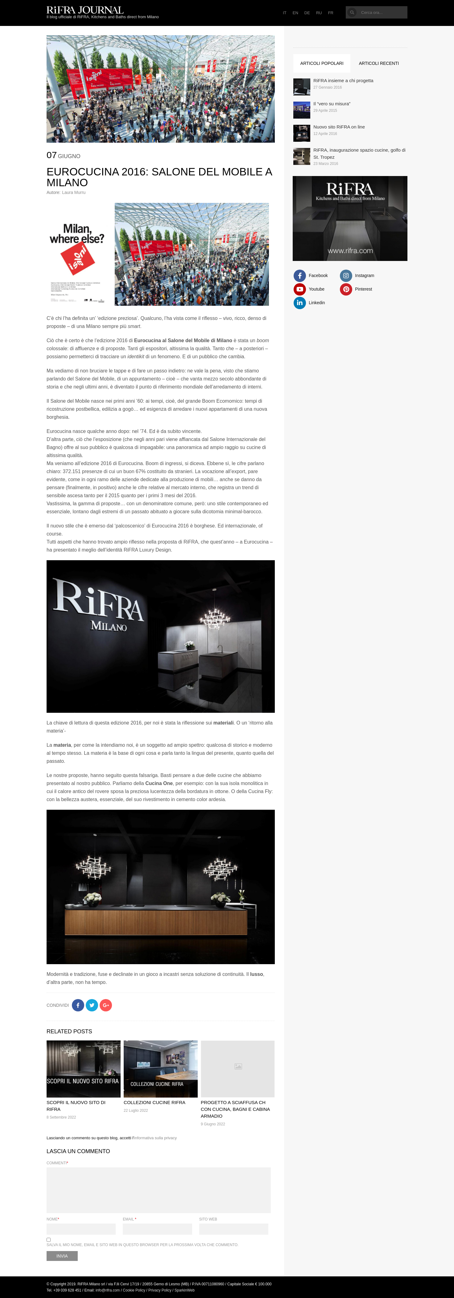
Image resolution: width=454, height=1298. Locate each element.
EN (295, 13)
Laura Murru (73, 192)
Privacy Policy (159, 1290)
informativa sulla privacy (155, 1138)
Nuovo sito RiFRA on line (339, 126)
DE (307, 13)
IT (285, 13)
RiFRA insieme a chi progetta (343, 80)
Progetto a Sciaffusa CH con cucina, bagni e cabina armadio (235, 1109)
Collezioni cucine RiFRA (154, 1102)
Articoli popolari (322, 63)
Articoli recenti (379, 63)
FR (330, 13)
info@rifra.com (108, 1290)
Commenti (57, 1163)
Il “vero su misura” (331, 103)
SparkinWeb (185, 1290)
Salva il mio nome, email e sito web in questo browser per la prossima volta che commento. (142, 1245)
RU (319, 13)
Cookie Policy (134, 1290)
